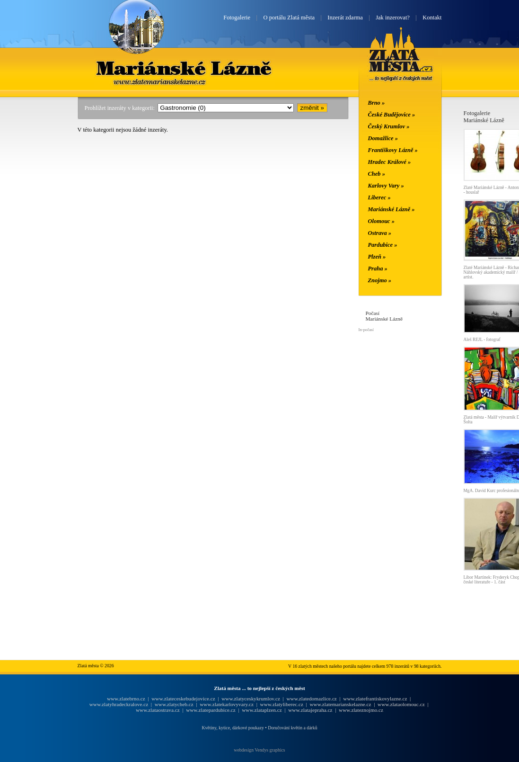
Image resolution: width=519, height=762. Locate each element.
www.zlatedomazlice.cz (311, 698)
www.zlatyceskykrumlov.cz (250, 698)
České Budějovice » (391, 114)
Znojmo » (380, 280)
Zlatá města (401, 65)
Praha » (377, 268)
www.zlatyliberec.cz (281, 704)
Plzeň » (377, 256)
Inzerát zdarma (344, 17)
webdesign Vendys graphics (259, 750)
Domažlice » (383, 138)
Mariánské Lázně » (391, 209)
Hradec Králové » (389, 162)
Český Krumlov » (389, 126)
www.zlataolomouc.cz (401, 704)
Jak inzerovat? (393, 17)
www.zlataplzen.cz (262, 710)
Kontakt (431, 17)
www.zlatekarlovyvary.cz (227, 704)
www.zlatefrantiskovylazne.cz (375, 698)
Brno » (376, 102)
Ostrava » (380, 233)
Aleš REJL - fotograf (482, 339)
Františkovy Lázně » (393, 150)
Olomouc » (381, 221)
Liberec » (379, 197)
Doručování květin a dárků (292, 727)
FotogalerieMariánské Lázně (484, 117)
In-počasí (366, 329)
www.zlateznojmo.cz (361, 710)
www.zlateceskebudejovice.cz (183, 698)
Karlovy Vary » (386, 185)
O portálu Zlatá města (289, 17)
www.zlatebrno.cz (126, 698)
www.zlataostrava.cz (158, 710)
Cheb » (376, 173)
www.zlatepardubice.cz (211, 710)
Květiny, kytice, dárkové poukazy (233, 727)
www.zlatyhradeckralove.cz (118, 704)
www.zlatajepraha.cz (310, 710)
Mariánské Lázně (184, 68)
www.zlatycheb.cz (174, 704)
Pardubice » (382, 245)
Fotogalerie (236, 17)
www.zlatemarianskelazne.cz (340, 704)
